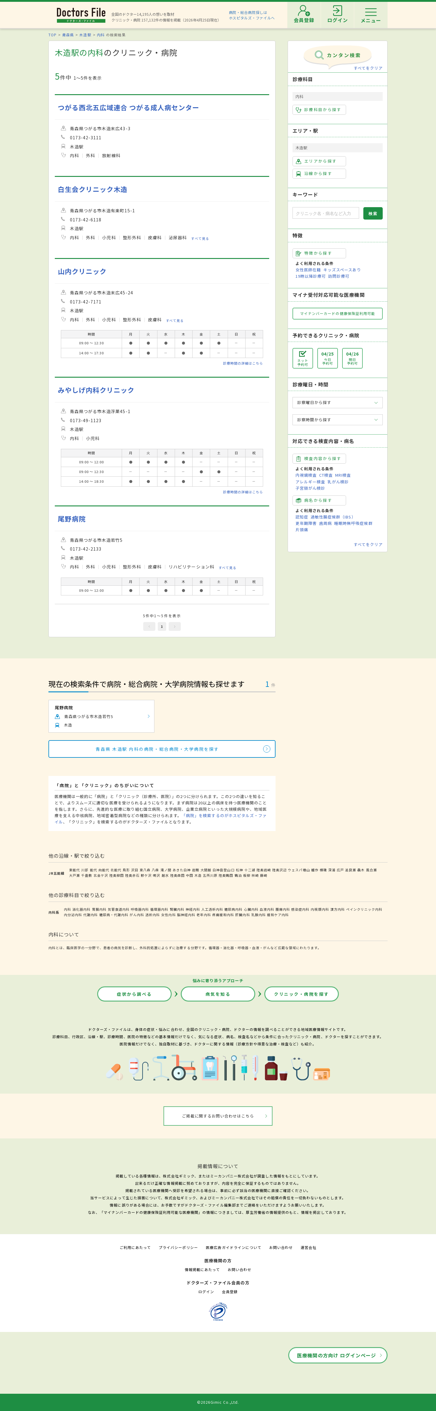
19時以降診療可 (311, 276)
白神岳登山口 (223, 869)
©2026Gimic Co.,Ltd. (218, 1402)
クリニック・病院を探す (301, 994)
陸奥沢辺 (279, 869)
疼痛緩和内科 (223, 914)
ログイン (206, 1291)
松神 (239, 869)
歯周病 (325, 523)
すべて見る (200, 238)
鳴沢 (156, 875)
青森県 (68, 34)
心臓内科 (251, 909)
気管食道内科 (119, 909)
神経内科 (193, 909)
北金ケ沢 (101, 875)
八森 (155, 869)
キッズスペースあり (342, 270)
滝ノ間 (165, 869)
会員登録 (230, 1291)
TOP (52, 34)
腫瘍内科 (283, 909)
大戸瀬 (74, 875)
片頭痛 (302, 529)
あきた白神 (182, 869)
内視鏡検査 (306, 475)
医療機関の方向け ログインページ (336, 1355)
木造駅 (85, 34)
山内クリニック (82, 271)
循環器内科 (159, 909)
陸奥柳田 (116, 875)
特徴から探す (314, 253)
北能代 (116, 869)
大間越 (205, 869)
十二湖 (249, 869)
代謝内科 (90, 914)
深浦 (331, 869)
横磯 (323, 869)
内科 (101, 34)
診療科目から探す (319, 110)
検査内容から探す (319, 458)
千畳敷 (86, 875)
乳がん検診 (338, 482)
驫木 (361, 869)
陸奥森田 (177, 875)
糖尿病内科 (233, 909)
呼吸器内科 (140, 909)
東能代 (74, 869)
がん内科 (137, 914)
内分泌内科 (73, 914)
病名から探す (314, 500)
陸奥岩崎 (263, 869)
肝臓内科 (242, 914)
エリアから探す (316, 161)
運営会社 (308, 1247)
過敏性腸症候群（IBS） (333, 517)
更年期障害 (306, 523)
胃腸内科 (99, 909)
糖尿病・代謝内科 (113, 914)
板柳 (246, 875)
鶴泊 (238, 875)
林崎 (255, 875)
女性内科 (168, 914)
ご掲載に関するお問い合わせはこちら (218, 1116)
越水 (165, 875)
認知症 (302, 517)
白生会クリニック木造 (92, 189)
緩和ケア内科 (278, 914)
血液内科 (267, 909)
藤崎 (263, 875)
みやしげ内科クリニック (96, 390)
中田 (189, 875)
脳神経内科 (186, 914)
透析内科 (152, 914)
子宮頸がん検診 (310, 488)
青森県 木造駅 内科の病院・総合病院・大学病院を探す (157, 749)
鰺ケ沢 (146, 875)
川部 (84, 869)
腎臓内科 (177, 909)
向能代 (103, 869)
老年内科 (204, 914)
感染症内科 (300, 909)
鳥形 (126, 869)
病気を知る (218, 994)
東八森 (145, 869)
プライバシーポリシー (178, 1247)
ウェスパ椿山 (299, 869)
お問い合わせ (281, 1247)
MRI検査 (343, 475)
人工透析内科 (212, 909)
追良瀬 (350, 869)
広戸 (340, 869)
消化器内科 (81, 909)
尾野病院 (72, 518)
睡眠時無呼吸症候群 (353, 523)
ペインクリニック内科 (364, 909)
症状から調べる (134, 994)
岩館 (195, 869)
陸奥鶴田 (226, 875)
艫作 (315, 869)
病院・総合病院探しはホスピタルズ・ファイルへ (252, 15)
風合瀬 (371, 869)
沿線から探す (314, 174)
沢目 (134, 869)
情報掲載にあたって (202, 1269)
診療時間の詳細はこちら (243, 363)
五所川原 (210, 875)
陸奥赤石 (132, 875)
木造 (198, 875)
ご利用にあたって (135, 1247)
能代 (93, 869)
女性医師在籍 (308, 270)
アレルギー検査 (310, 482)
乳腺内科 (258, 914)
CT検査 (326, 475)
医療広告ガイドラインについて (233, 1247)
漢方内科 (337, 909)
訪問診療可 (338, 276)
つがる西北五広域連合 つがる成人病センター (128, 107)
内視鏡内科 (320, 909)
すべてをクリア (368, 68)
